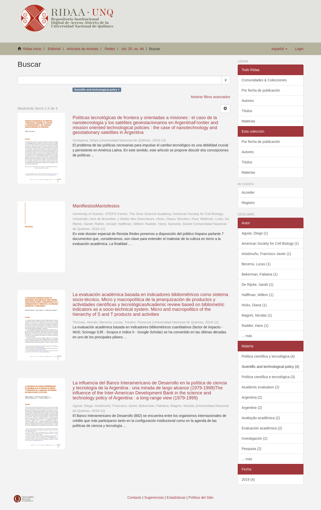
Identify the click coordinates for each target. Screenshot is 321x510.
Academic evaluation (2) (260, 387)
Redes (110, 49)
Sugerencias (154, 497)
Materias (248, 121)
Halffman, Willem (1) (258, 295)
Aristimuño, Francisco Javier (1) (266, 254)
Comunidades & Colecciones (264, 80)
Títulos (247, 111)
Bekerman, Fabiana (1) (260, 274)
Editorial (54, 49)
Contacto (134, 497)
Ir (226, 80)
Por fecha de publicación (261, 90)
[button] (279, 49)
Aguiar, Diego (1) (255, 233)
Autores (248, 101)
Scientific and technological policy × (97, 89)
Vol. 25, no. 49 (132, 49)
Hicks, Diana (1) (254, 305)
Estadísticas (176, 497)
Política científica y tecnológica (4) (268, 356)
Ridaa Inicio (32, 49)
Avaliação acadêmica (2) (261, 418)
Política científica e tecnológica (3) (268, 377)
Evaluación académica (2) (262, 428)
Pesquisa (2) (252, 449)
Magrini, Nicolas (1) (257, 315)
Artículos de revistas (82, 49)
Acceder (248, 192)
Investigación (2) (255, 438)
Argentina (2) (252, 397)
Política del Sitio (201, 497)
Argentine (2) (252, 408)
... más (247, 336)
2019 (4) (248, 479)
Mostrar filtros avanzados (210, 97)
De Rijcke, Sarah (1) (257, 285)
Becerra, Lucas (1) (256, 264)
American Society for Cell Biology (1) (270, 243)
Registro (248, 203)
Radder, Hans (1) (255, 326)
